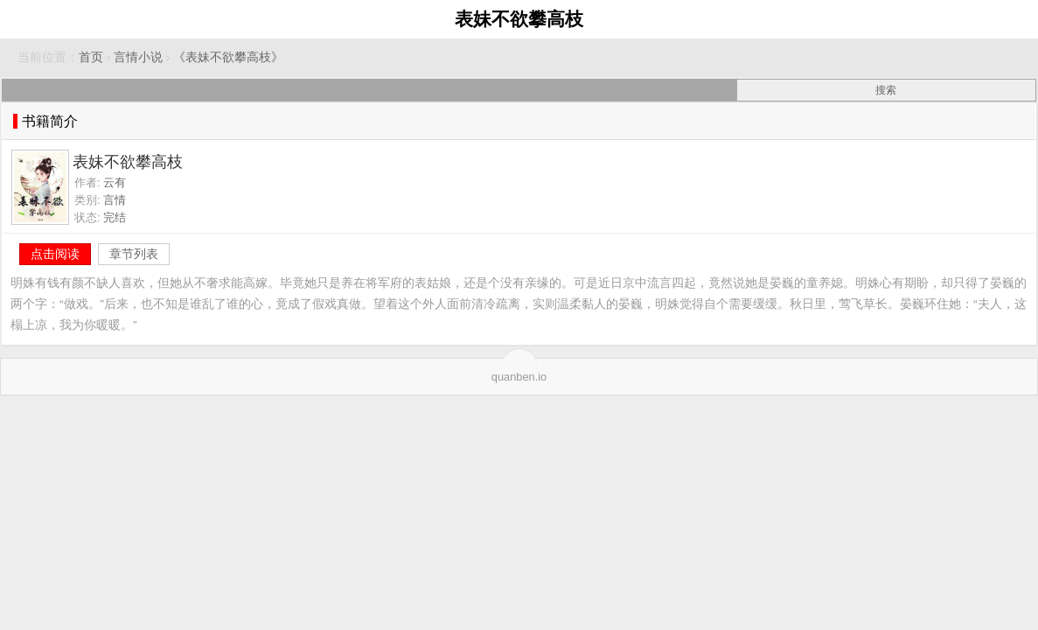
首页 (91, 57)
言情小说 (138, 57)
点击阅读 (55, 254)
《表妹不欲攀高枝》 (228, 57)
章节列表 (133, 254)
